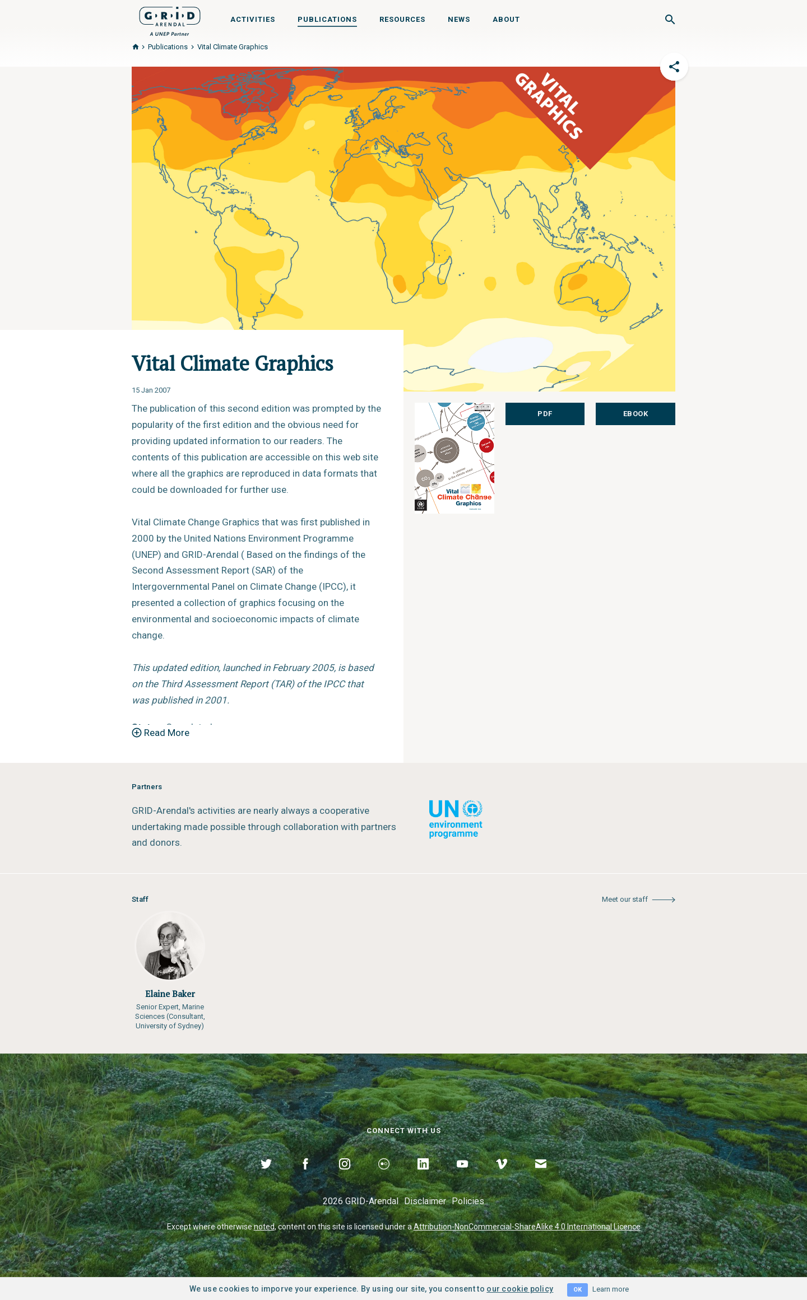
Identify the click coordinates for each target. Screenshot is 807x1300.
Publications (327, 19)
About (506, 19)
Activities (252, 19)
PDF (545, 413)
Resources (402, 19)
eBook (635, 413)
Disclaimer (425, 1201)
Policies (468, 1201)
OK (577, 1289)
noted (264, 1226)
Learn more (610, 1289)
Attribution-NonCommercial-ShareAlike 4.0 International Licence (527, 1226)
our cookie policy (519, 1288)
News (459, 19)
